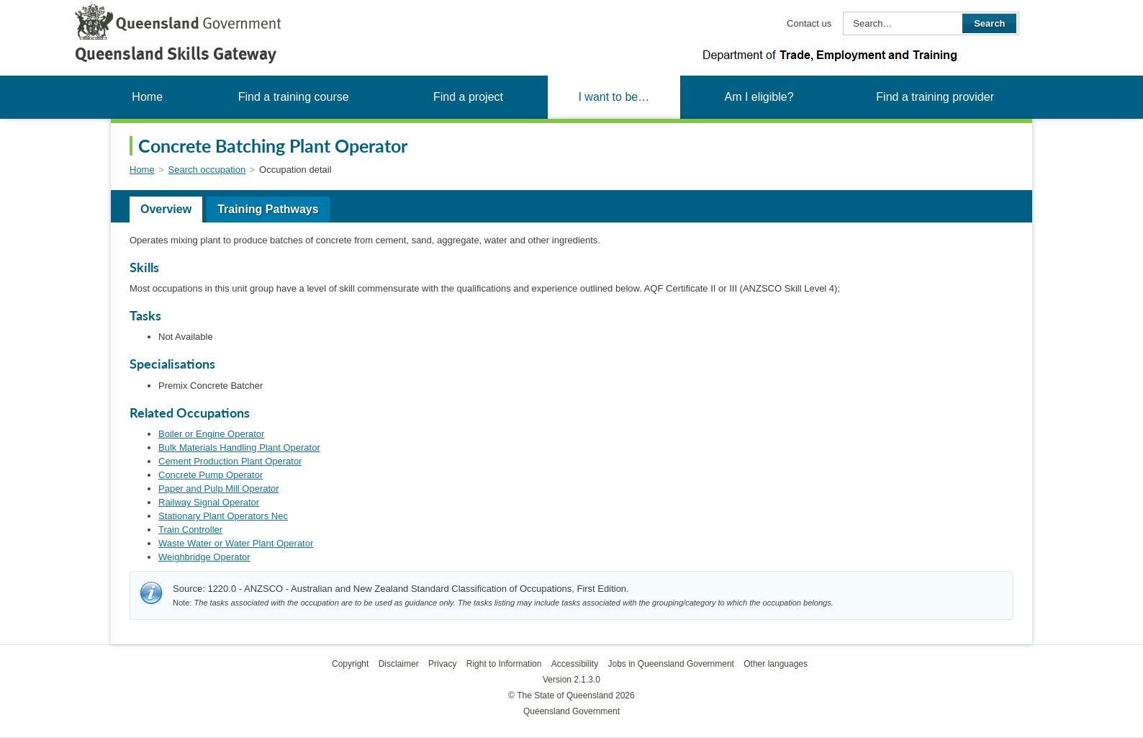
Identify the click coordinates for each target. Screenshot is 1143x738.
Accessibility (574, 664)
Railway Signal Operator (208, 502)
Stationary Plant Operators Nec (223, 515)
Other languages (776, 664)
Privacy (442, 664)
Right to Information (504, 664)
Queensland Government (571, 711)
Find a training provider (935, 97)
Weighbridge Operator (204, 557)
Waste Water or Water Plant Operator (235, 543)
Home (147, 97)
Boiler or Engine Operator (211, 433)
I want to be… (613, 97)
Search (989, 23)
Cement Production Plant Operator (230, 461)
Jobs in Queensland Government (671, 664)
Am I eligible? (758, 97)
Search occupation (207, 169)
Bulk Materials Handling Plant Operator (239, 447)
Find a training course (293, 97)
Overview (165, 209)
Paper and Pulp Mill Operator (218, 488)
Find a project (468, 97)
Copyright (350, 664)
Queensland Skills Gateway (175, 53)
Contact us (809, 23)
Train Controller (190, 529)
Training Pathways (267, 209)
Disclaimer (399, 664)
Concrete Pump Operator (210, 474)
